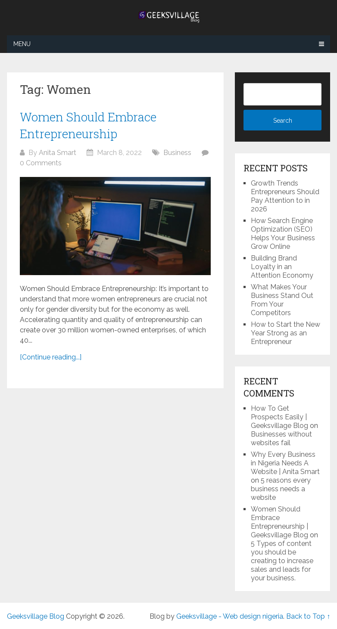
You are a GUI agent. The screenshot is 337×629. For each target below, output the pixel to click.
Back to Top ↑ (308, 616)
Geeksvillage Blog (35, 616)
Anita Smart (57, 153)
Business (177, 153)
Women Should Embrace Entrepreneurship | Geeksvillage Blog (279, 522)
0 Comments (41, 163)
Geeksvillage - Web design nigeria (229, 616)
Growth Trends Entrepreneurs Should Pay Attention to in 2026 (285, 196)
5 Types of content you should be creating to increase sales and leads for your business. (282, 560)
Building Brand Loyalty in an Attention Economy (282, 266)
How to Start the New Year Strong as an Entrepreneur (285, 333)
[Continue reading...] (50, 357)
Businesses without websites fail (281, 438)
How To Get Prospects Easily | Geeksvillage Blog (279, 417)
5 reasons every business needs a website (281, 489)
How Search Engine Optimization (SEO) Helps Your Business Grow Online (283, 234)
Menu (22, 43)
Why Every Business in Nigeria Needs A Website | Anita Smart (285, 463)
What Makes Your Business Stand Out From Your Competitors (282, 300)
